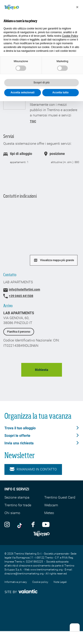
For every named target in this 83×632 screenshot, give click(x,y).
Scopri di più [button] (41, 82)
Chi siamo (12, 513)
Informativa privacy (15, 582)
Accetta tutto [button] (60, 92)
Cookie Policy (70, 35)
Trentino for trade (17, 505)
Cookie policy (40, 582)
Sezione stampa (16, 497)
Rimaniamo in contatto (33, 469)
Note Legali (60, 582)
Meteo (49, 513)
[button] (77, 7)
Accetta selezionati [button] (23, 92)
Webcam (51, 505)
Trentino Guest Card (59, 497)
